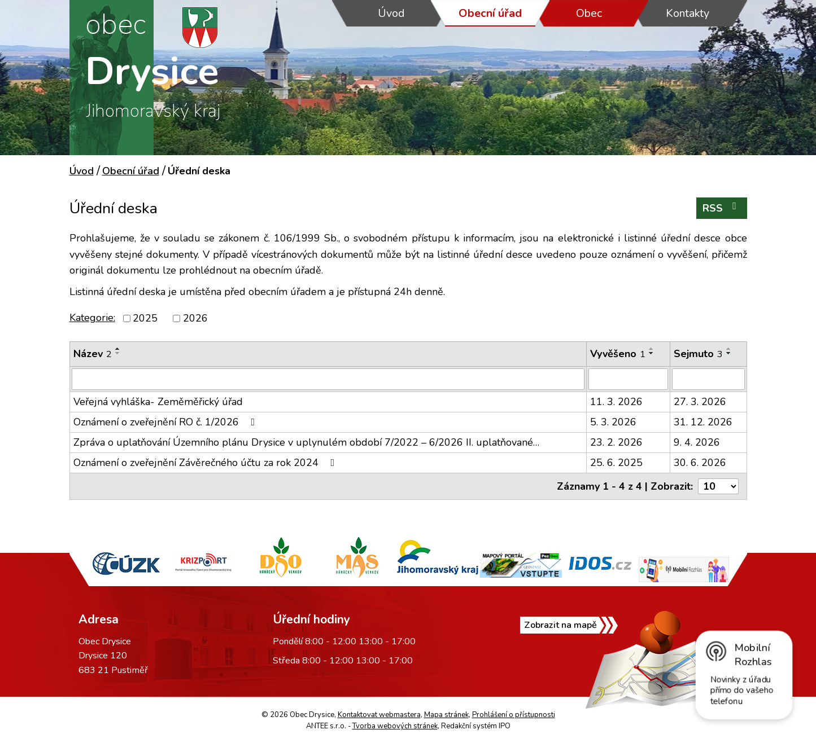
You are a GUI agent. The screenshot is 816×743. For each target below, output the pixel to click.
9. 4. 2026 (697, 442)
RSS (721, 208)
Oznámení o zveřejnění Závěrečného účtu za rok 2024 (206, 462)
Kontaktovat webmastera (379, 715)
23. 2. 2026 (616, 442)
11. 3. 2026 (616, 401)
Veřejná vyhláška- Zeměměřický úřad (158, 401)
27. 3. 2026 (700, 401)
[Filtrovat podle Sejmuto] (708, 379)
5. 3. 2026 (613, 422)
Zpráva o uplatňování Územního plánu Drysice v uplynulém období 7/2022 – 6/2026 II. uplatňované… (306, 442)
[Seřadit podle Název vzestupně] (118, 348)
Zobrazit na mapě (567, 631)
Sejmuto (698, 353)
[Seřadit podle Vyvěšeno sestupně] (651, 353)
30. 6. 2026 (700, 462)
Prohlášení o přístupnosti (513, 715)
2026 (195, 318)
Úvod (391, 13)
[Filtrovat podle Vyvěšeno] (628, 379)
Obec (589, 13)
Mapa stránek (446, 715)
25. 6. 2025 (616, 462)
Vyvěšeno (617, 353)
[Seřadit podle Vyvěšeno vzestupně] (651, 348)
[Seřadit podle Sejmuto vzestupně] (729, 348)
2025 (145, 318)
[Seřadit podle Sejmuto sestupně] (729, 353)
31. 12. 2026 (703, 422)
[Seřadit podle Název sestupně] (118, 353)
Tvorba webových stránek (395, 726)
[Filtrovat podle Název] (328, 379)
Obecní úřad (490, 13)
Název (92, 353)
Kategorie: (92, 317)
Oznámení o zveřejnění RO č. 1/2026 (166, 422)
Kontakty (687, 13)
